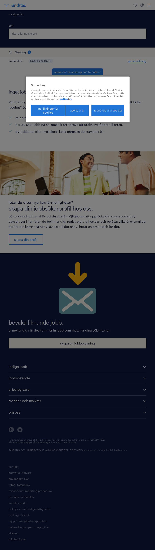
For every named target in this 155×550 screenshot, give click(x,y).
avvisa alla (77, 110)
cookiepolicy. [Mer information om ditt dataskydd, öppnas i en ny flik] (66, 99)
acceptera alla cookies (107, 110)
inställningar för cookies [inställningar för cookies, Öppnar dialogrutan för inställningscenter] (48, 110)
